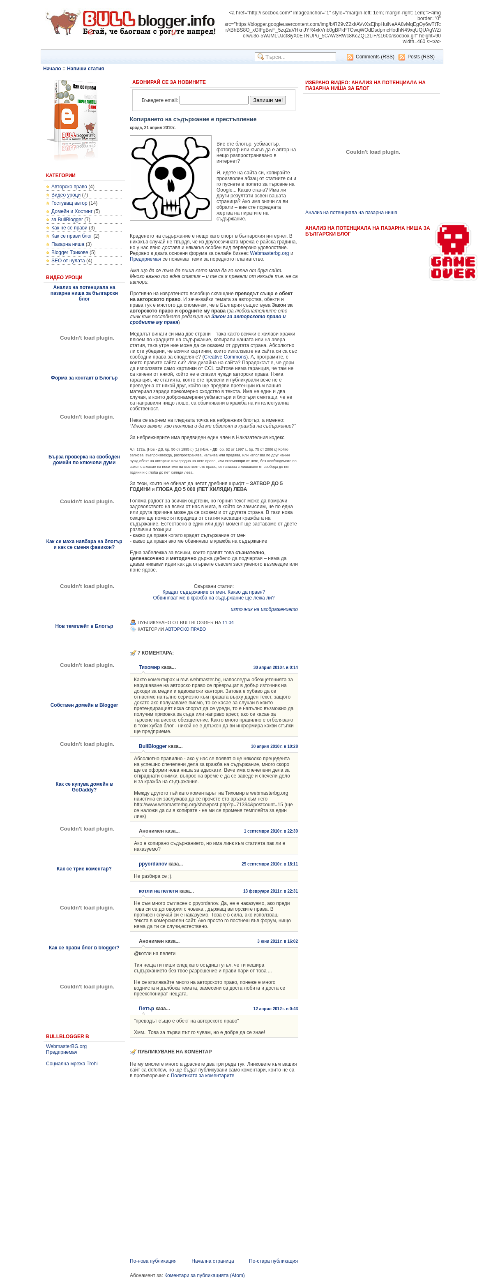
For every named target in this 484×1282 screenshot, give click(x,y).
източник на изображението (264, 609)
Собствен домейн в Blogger (84, 705)
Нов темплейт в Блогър (84, 626)
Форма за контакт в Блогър (84, 378)
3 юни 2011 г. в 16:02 (277, 941)
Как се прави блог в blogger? (84, 948)
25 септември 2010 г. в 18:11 (270, 864)
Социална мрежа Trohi (72, 1064)
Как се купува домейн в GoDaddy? (84, 787)
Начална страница (212, 1261)
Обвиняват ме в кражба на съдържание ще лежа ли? (213, 598)
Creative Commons (225, 357)
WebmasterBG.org (66, 1046)
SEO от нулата (68, 261)
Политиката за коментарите (203, 1075)
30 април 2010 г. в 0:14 (276, 667)
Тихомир (149, 667)
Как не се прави (69, 228)
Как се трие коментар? (84, 869)
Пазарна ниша (67, 244)
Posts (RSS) (421, 57)
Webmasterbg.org (269, 253)
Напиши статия (85, 69)
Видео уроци (66, 195)
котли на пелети (158, 891)
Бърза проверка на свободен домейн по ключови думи (84, 459)
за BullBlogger (67, 219)
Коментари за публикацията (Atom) (204, 1275)
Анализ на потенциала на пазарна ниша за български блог (84, 293)
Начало (52, 69)
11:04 (228, 622)
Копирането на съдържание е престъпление (193, 119)
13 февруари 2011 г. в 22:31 (270, 891)
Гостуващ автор (69, 203)
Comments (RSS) (375, 57)
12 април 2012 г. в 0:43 (276, 1009)
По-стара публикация (273, 1261)
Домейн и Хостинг (71, 211)
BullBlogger (153, 746)
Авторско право (69, 187)
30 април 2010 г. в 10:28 (274, 746)
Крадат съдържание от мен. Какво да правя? (214, 592)
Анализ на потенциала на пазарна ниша (351, 212)
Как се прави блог (71, 236)
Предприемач (61, 1052)
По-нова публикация (153, 1261)
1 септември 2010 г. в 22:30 (271, 831)
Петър (146, 1008)
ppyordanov (153, 864)
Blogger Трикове (69, 252)
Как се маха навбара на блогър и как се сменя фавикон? (84, 544)
